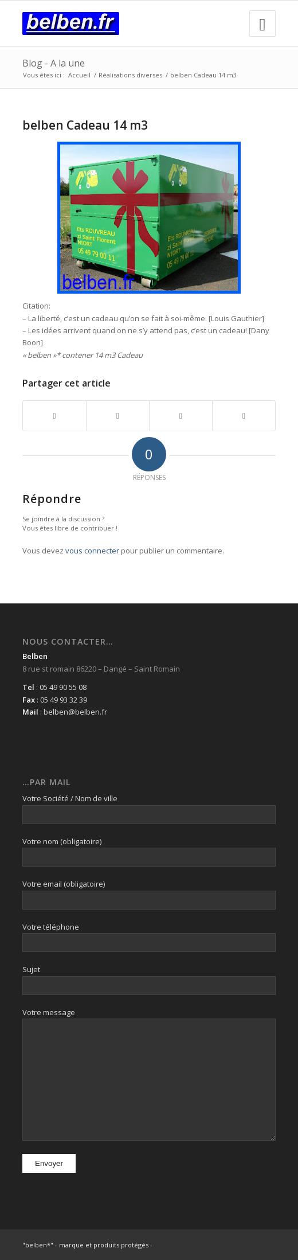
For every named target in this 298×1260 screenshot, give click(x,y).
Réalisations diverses (130, 75)
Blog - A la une (53, 63)
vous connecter (92, 550)
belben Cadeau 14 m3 (85, 125)
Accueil (79, 75)
